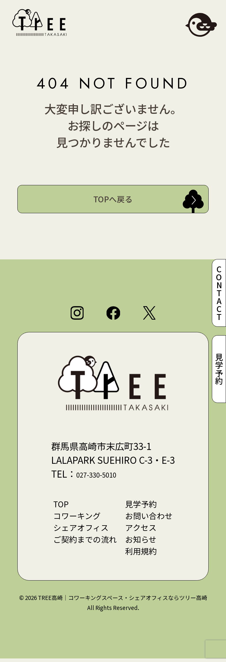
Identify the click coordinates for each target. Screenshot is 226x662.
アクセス (141, 530)
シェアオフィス (80, 530)
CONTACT (219, 292)
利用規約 (141, 554)
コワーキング (75, 517)
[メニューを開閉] (201, 25)
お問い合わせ (150, 517)
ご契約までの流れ (84, 542)
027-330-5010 (104, 475)
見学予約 (219, 369)
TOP (59, 505)
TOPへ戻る (113, 199)
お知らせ (141, 542)
